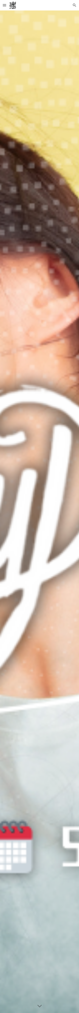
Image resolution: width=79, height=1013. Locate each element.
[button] (4, 5)
